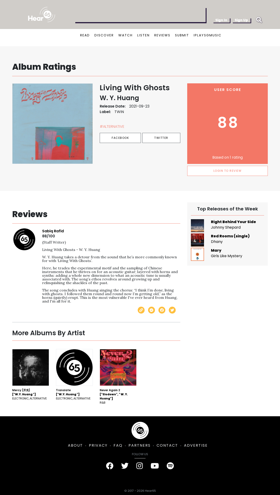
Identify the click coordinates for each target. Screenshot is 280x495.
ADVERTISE (196, 445)
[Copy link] (141, 310)
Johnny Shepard (226, 227)
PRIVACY (98, 445)
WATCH (125, 35)
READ (85, 35)
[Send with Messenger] (151, 310)
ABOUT (75, 445)
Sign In (221, 20)
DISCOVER (104, 35)
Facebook (120, 138)
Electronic (20, 398)
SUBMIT (182, 35)
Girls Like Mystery (226, 256)
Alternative (38, 398)
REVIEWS (162, 35)
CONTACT (167, 445)
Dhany (217, 241)
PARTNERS (139, 445)
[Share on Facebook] (161, 310)
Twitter (161, 138)
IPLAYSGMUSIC (208, 35)
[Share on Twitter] (172, 310)
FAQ (118, 445)
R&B (102, 403)
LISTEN (143, 35)
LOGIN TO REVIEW (227, 171)
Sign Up (241, 20)
